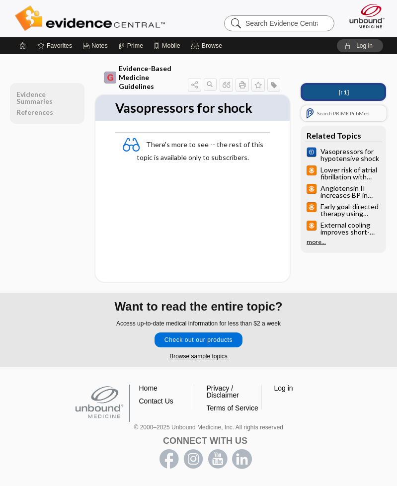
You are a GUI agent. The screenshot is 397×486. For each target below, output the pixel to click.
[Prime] (130, 45)
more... (316, 242)
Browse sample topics (198, 356)
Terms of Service (232, 408)
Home (148, 388)
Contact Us (156, 401)
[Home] (22, 45)
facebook (169, 459)
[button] (208, 45)
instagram (193, 459)
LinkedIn (242, 459)
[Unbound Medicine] (364, 15)
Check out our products (198, 339)
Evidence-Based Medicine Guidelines (137, 77)
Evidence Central (92, 18)
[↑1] (343, 92)
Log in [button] (283, 388)
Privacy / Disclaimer (223, 391)
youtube (218, 459)
